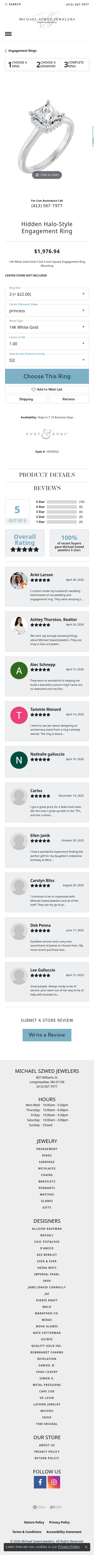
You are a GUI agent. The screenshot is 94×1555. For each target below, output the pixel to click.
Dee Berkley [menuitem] (47, 1255)
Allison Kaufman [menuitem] (47, 1228)
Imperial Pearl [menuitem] (47, 1274)
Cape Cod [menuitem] (47, 1391)
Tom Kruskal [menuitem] (47, 1424)
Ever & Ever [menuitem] (47, 1261)
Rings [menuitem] (47, 1155)
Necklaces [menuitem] (47, 1168)
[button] (13, 4)
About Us (47, 1445)
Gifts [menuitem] (47, 1207)
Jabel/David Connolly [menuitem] (47, 1287)
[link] (77, 4)
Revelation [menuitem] (47, 1359)
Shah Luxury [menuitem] (47, 1372)
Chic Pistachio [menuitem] (47, 1241)
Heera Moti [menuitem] (47, 1268)
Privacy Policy (47, 1451)
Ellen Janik (40, 835)
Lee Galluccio (42, 970)
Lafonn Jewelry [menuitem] (47, 1404)
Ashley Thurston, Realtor (53, 619)
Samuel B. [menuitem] (47, 1365)
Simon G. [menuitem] (47, 1378)
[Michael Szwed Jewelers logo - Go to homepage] (47, 20)
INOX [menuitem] (47, 1281)
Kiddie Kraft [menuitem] (47, 1300)
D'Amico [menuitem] (47, 1248)
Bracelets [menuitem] (46, 1181)
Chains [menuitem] (47, 1175)
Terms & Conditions (26, 1532)
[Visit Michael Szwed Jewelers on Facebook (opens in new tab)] (40, 1482)
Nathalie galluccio (47, 754)
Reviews (47, 489)
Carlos (36, 790)
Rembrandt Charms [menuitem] (47, 1352)
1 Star (40, 522)
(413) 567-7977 (47, 205)
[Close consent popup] (86, 1546)
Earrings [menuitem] (47, 1162)
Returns (69, 399)
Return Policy (47, 1458)
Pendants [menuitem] (47, 1188)
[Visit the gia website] (39, 1507)
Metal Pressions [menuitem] (47, 1385)
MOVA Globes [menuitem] (47, 1326)
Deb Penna (40, 925)
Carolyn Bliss (42, 880)
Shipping (26, 399)
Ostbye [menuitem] (47, 1339)
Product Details (47, 475)
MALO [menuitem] (47, 1307)
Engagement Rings (23, 51)
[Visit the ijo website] (55, 1507)
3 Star (40, 512)
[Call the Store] (47, 1086)
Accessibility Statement (63, 1532)
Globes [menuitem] (47, 1201)
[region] (47, 139)
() (81, 502)
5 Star (40, 502)
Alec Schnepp (42, 664)
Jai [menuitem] (47, 1294)
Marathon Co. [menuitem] (47, 1313)
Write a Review (47, 1035)
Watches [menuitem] (47, 1194)
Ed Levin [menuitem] (47, 1398)
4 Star (40, 507)
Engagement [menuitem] (47, 1149)
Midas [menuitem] (47, 1320)
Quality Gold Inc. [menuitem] (47, 1346)
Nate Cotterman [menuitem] (47, 1333)
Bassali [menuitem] (47, 1235)
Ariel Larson (41, 574)
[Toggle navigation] (8, 34)
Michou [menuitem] (47, 1411)
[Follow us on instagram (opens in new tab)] (54, 1482)
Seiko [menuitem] (47, 1417)
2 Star (40, 517)
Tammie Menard (45, 709)
